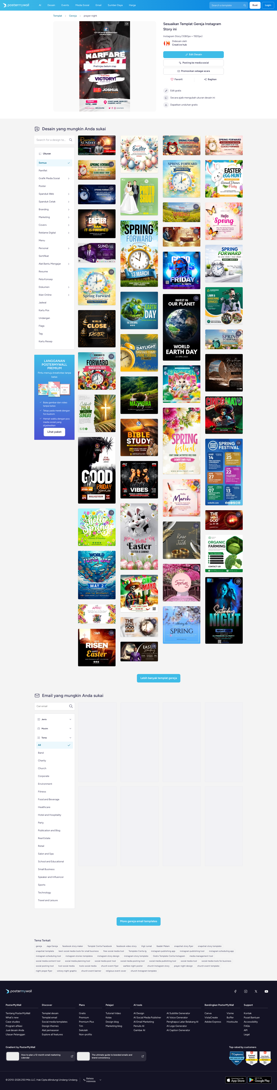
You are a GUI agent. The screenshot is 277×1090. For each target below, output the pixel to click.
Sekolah (83, 1030)
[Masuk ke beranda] (14, 5)
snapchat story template (210, 946)
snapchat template (45, 951)
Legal (247, 1034)
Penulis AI (139, 1026)
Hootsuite (232, 1021)
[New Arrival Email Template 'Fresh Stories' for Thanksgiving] (97, 826)
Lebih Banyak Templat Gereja (158, 678)
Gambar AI (139, 1030)
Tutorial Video (113, 1013)
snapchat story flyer (183, 946)
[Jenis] (70, 719)
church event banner (91, 971)
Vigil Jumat (146, 946)
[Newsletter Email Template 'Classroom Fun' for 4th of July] (182, 826)
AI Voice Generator (177, 1017)
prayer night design (183, 966)
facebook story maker (72, 946)
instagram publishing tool (192, 951)
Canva (208, 1013)
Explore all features (52, 1034)
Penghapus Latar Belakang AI (182, 1021)
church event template (208, 966)
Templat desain (50, 1013)
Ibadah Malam (163, 946)
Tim (81, 1026)
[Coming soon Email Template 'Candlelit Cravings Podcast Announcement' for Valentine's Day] (97, 742)
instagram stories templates (79, 956)
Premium (84, 1017)
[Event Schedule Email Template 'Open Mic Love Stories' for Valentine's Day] (224, 826)
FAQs (247, 1026)
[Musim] (70, 728)
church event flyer (110, 966)
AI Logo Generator (177, 1026)
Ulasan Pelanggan (15, 1034)
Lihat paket (54, 431)
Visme (230, 1013)
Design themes (50, 1026)
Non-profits (85, 1034)
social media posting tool (132, 961)
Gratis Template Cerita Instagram (169, 956)
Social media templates (54, 1021)
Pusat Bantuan (252, 1017)
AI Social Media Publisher (147, 1017)
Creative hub (179, 44)
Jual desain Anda (15, 1030)
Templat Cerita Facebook (100, 946)
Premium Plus (86, 1021)
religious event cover (116, 971)
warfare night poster (133, 966)
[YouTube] (266, 991)
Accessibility (251, 1021)
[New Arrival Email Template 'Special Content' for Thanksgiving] (139, 826)
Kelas (109, 1017)
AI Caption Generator (178, 1030)
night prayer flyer (44, 971)
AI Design (139, 1013)
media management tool (201, 956)
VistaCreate (211, 1017)
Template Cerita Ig (137, 951)
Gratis (82, 1013)
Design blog (112, 1021)
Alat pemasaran (50, 1030)
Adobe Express (213, 1021)
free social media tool (113, 951)
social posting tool (45, 966)
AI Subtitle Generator (178, 1013)
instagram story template (136, 956)
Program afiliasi (14, 1026)
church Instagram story (158, 966)
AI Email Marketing (144, 1021)
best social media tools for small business (79, 951)
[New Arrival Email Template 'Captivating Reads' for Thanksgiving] (224, 742)
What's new (12, 1017)
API (245, 1030)
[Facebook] (235, 991)
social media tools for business (216, 961)
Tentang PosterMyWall (18, 1013)
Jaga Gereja (52, 946)
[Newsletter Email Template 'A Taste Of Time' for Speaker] (139, 742)
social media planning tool (77, 961)
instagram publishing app (163, 951)
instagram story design (108, 956)
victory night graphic (67, 971)
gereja (39, 946)
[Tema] (70, 737)
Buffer (230, 1017)
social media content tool (48, 961)
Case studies (13, 1021)
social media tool (189, 961)
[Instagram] (245, 991)
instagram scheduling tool (48, 956)
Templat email (49, 1017)
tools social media (87, 966)
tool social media (66, 966)
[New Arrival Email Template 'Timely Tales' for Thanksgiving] (182, 742)
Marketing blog (114, 1026)
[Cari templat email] (53, 706)
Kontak (248, 1013)
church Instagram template (144, 971)
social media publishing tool (162, 961)
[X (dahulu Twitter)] (256, 991)
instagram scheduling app (221, 951)
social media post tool (105, 961)
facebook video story (126, 946)
